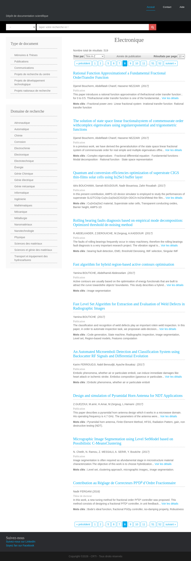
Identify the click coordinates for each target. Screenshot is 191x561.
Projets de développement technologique (29, 82)
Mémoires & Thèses (25, 55)
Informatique (21, 192)
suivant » (170, 63)
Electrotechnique (24, 160)
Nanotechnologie (24, 230)
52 (160, 63)
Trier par (78, 56)
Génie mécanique (24, 186)
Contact (167, 7)
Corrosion (20, 141)
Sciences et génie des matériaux (33, 249)
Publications (21, 61)
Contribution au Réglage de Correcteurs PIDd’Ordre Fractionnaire (124, 483)
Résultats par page (165, 56)
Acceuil (151, 7)
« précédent (83, 63)
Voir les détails (170, 98)
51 (152, 63)
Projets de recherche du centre (32, 74)
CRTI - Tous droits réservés (106, 556)
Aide (182, 7)
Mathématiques (23, 205)
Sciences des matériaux (28, 243)
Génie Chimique (23, 173)
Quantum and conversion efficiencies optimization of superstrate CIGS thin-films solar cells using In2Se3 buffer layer (126, 175)
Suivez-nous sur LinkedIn (20, 541)
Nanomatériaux (23, 224)
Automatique (21, 129)
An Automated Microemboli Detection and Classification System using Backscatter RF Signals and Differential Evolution (126, 354)
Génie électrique (23, 180)
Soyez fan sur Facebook (20, 545)
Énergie (18, 167)
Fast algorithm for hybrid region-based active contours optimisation (123, 264)
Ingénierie (20, 199)
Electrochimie (22, 148)
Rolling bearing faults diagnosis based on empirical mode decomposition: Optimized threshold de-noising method (128, 222)
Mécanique (20, 211)
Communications (24, 67)
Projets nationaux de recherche (32, 90)
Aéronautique (22, 122)
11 (143, 63)
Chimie (18, 135)
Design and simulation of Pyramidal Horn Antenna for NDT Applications (128, 396)
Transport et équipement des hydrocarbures (31, 258)
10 (136, 63)
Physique (19, 237)
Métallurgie (20, 218)
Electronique (21, 154)
